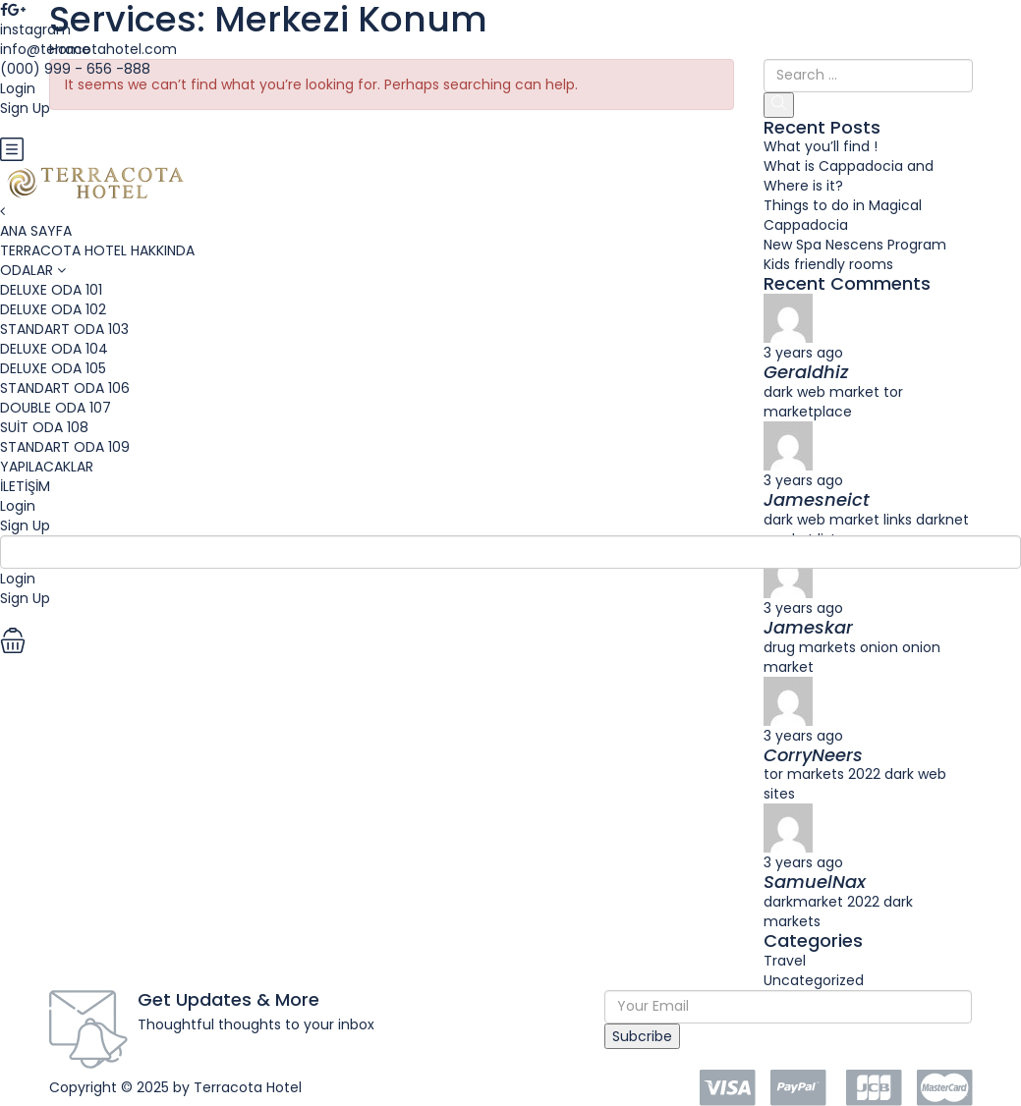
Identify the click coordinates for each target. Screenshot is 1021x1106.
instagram (35, 29)
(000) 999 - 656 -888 (75, 69)
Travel (785, 960)
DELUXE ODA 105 (53, 368)
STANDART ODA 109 (65, 447)
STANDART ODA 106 (65, 388)
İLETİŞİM (25, 486)
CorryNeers (813, 755)
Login (17, 506)
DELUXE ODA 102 (53, 309)
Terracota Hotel (248, 1087)
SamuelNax (815, 881)
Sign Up (25, 525)
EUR (18, 128)
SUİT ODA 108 (44, 427)
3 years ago (803, 736)
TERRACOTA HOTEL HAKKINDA (97, 250)
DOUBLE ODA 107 (55, 407)
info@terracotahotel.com (88, 49)
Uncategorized (814, 980)
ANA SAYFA (36, 231)
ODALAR (26, 270)
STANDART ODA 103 (64, 329)
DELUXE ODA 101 (51, 290)
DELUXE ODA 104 (54, 349)
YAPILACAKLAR (46, 466)
